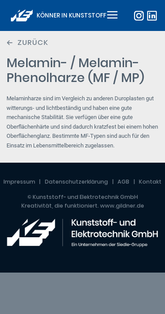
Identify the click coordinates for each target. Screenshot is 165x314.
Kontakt (150, 181)
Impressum (19, 181)
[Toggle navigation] (111, 15)
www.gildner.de (122, 205)
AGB (123, 181)
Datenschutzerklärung (76, 181)
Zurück (32, 42)
